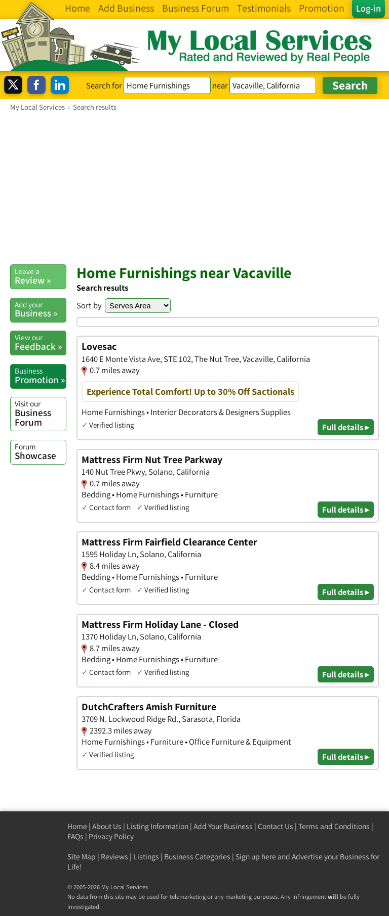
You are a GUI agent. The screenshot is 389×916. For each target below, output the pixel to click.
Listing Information (157, 826)
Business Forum (40, 413)
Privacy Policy (111, 836)
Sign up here (256, 856)
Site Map (81, 856)
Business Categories (197, 856)
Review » (40, 276)
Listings (146, 856)
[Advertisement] (194, 187)
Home (77, 826)
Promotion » (40, 375)
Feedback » (40, 342)
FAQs (75, 836)
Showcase (40, 451)
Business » (40, 309)
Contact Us (275, 826)
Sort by (89, 305)
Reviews (114, 856)
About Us (107, 826)
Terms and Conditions (334, 826)
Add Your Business (223, 826)
